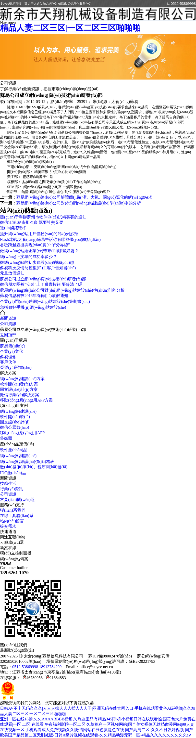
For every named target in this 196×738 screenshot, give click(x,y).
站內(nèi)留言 (12, 521)
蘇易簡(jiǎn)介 (13, 346)
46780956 (31, 678)
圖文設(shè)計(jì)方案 (19, 389)
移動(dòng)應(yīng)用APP (22, 433)
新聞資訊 (8, 318)
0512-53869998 (183, 4)
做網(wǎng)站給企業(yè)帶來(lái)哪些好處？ (39, 251)
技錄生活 (8, 483)
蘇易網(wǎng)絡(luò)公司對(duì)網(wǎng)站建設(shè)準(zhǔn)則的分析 (78, 203)
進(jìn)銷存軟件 (14, 228)
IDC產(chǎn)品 (13, 473)
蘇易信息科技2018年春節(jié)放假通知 (34, 295)
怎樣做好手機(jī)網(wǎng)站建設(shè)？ (33, 307)
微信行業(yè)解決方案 (19, 395)
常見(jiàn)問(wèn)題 (17, 499)
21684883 (55, 678)
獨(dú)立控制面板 (15, 553)
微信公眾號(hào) (14, 427)
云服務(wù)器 (12, 542)
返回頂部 (8, 335)
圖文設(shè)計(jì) (15, 422)
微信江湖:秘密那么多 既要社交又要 (31, 222)
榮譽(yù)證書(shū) (16, 367)
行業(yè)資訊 (11, 489)
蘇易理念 (8, 357)
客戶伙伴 (8, 362)
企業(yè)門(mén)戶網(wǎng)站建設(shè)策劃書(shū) (45, 301)
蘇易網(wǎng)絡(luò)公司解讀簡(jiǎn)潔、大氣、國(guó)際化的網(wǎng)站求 (84, 197)
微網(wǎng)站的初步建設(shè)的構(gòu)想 (37, 262)
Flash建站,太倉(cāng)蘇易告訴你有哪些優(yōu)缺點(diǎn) (50, 239)
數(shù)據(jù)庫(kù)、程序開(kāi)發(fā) (33, 467)
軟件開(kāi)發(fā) (15, 417)
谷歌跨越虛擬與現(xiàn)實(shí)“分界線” (35, 245)
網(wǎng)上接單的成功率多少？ (28, 256)
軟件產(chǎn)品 (13, 450)
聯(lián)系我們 (12, 510)
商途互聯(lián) (12, 537)
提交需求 (8, 526)
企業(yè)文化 (11, 351)
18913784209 (50, 667)
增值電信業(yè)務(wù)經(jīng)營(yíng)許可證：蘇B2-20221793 (100, 661)
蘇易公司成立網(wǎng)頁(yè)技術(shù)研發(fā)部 (43, 279)
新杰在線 (8, 548)
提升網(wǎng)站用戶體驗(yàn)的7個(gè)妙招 (39, 233)
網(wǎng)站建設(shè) (18, 411)
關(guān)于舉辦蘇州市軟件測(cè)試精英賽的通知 (43, 217)
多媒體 (6, 438)
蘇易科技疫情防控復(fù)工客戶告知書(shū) (38, 268)
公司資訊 (8, 323)
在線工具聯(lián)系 (16, 515)
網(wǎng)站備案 (14, 559)
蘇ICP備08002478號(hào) (110, 656)
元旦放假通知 (12, 273)
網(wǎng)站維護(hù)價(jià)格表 (27, 461)
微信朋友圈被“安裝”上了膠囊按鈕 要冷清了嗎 (41, 284)
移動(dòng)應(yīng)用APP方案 (26, 400)
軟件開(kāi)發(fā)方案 (19, 384)
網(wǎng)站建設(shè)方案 (22, 379)
